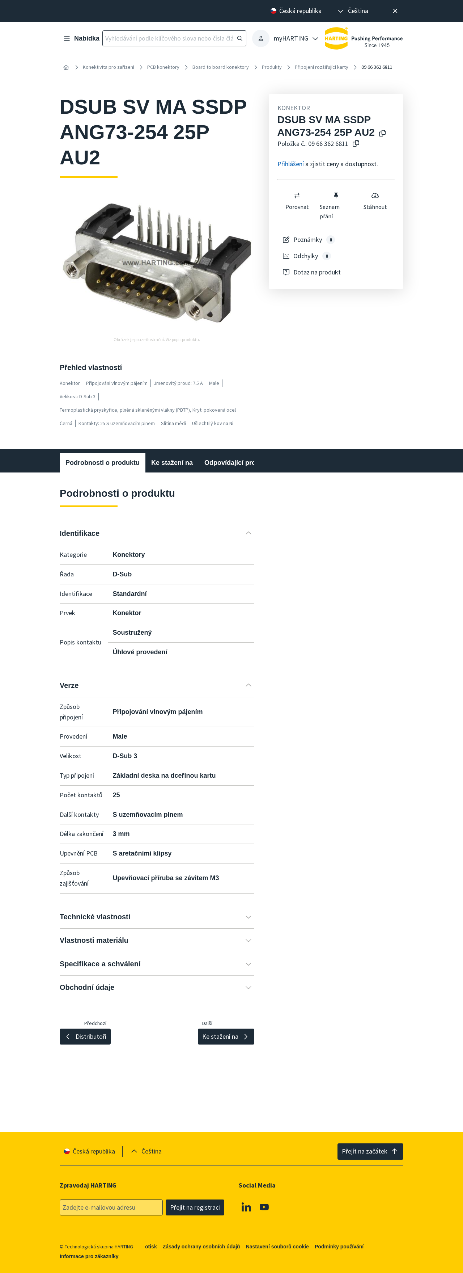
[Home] (66, 67)
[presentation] (352, 11)
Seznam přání (330, 206)
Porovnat (297, 201)
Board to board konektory (220, 67)
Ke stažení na (172, 462)
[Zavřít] (395, 11)
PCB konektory (163, 67)
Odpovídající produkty (238, 462)
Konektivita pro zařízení (108, 67)
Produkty (272, 67)
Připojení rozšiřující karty (321, 67)
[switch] (297, 195)
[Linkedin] (246, 1206)
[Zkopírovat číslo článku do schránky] (356, 144)
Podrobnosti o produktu (102, 462)
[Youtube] (264, 1206)
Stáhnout (375, 201)
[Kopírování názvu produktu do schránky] (382, 133)
